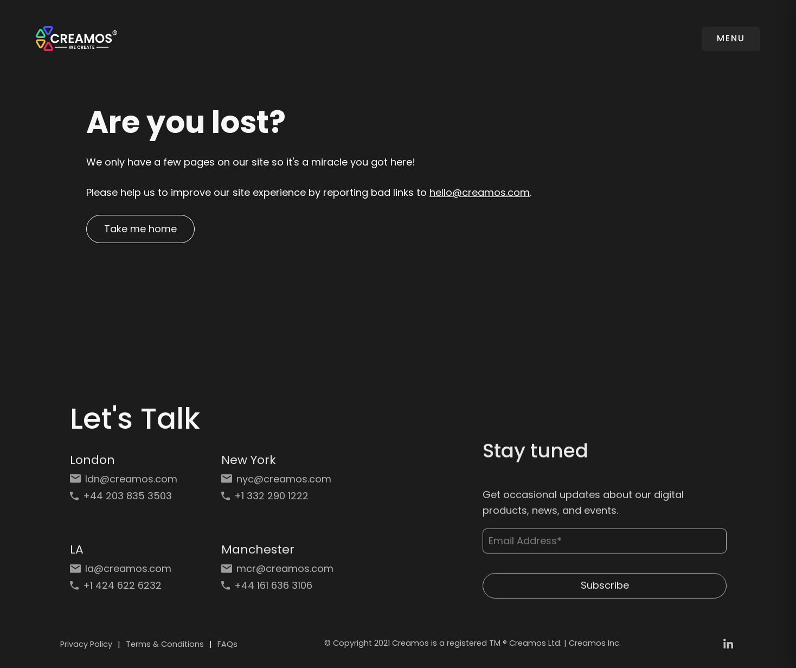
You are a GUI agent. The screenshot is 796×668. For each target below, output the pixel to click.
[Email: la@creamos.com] (126, 573)
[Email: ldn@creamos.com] (126, 483)
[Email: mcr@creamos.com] (277, 573)
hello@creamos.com (479, 192)
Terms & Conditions (165, 644)
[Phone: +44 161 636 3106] (277, 590)
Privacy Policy (86, 644)
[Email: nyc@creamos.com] (277, 483)
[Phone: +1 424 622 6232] (126, 590)
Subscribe (604, 592)
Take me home (140, 229)
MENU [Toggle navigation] (731, 38)
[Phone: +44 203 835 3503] (126, 500)
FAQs (227, 644)
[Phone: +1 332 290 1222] (277, 500)
